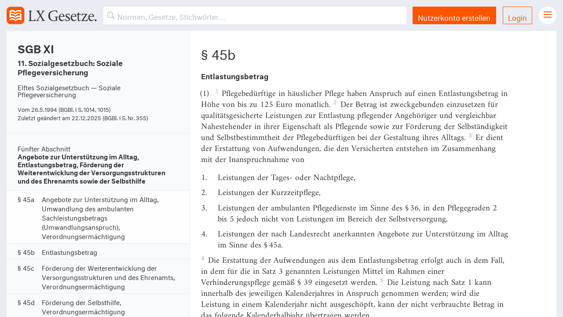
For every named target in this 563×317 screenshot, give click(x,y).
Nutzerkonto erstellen (454, 16)
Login (517, 16)
